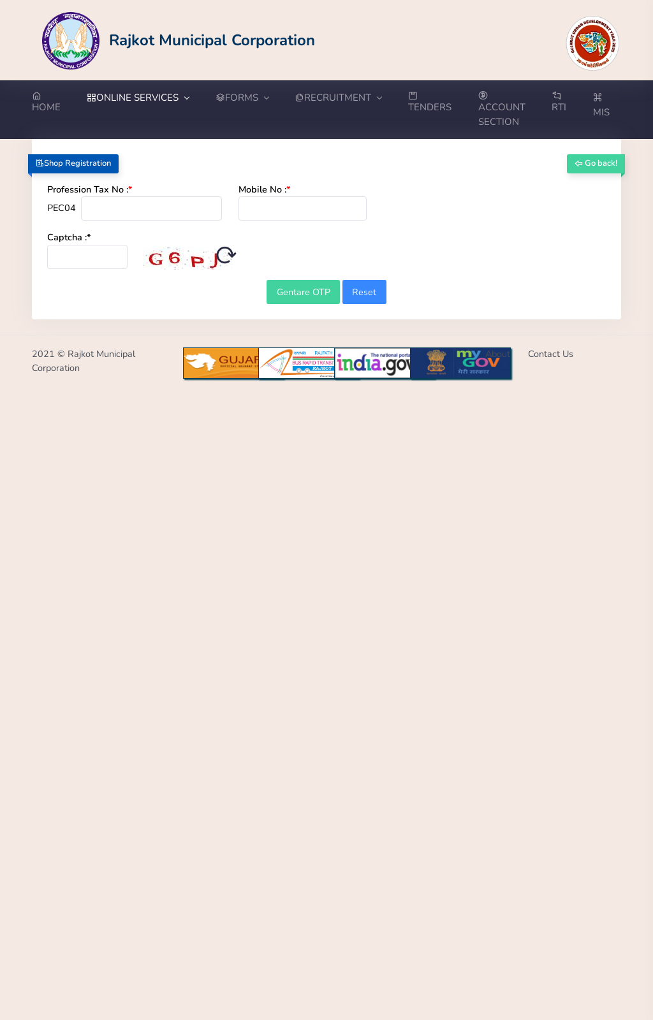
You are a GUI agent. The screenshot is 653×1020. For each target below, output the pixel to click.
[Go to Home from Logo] (179, 40)
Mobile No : (264, 189)
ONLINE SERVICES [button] (138, 97)
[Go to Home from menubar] (53, 102)
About (497, 353)
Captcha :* (69, 237)
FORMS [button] (242, 97)
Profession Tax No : (90, 189)
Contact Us (550, 353)
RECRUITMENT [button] (338, 97)
